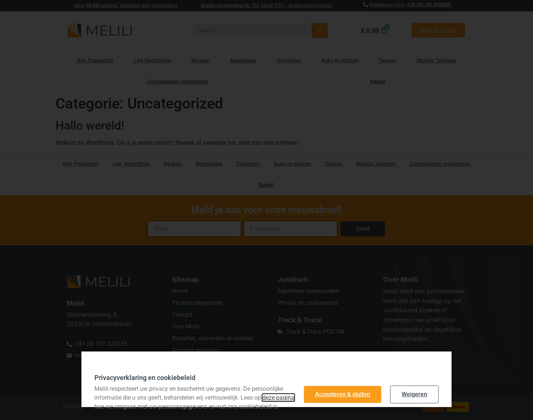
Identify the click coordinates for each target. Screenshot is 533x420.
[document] (266, 210)
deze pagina (278, 397)
